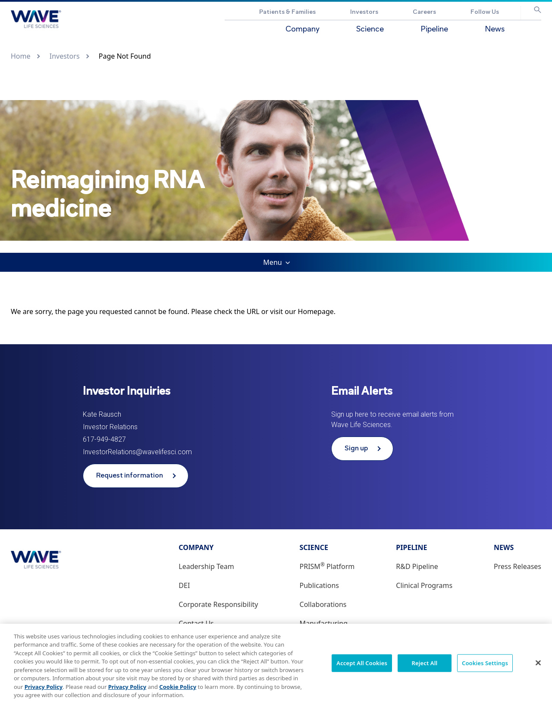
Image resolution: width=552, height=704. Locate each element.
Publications (319, 585)
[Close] (538, 666)
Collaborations (323, 604)
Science (370, 29)
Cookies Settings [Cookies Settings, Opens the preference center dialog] (485, 667)
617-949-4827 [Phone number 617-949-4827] (104, 439)
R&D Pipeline (417, 566)
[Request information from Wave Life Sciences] (135, 476)
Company (302, 29)
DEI (184, 585)
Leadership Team (206, 566)
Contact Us (196, 623)
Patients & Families (287, 12)
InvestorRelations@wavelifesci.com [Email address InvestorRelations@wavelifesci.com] (137, 452)
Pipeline (434, 29)
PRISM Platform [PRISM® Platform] (327, 566)
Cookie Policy (177, 691)
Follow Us (484, 12)
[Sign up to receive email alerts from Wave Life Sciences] (362, 449)
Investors (364, 12)
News (495, 29)
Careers (424, 12)
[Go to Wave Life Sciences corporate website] (36, 19)
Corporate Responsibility (218, 604)
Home (21, 56)
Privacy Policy (44, 691)
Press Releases (517, 566)
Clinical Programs (424, 585)
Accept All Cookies (361, 667)
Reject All (425, 667)
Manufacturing (324, 623)
